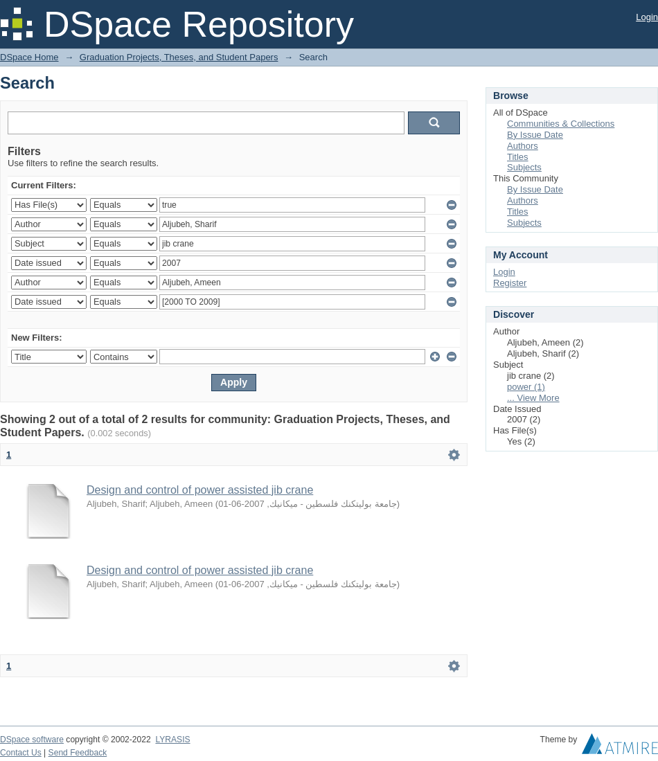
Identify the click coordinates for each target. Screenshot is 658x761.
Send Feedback (77, 753)
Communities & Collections (560, 123)
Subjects (524, 167)
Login (647, 17)
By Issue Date (535, 134)
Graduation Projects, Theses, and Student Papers (179, 57)
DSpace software (32, 739)
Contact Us (21, 753)
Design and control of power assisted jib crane (200, 490)
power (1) (526, 387)
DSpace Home (29, 57)
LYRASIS (172, 739)
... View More (533, 398)
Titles (517, 157)
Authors (522, 146)
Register (509, 283)
